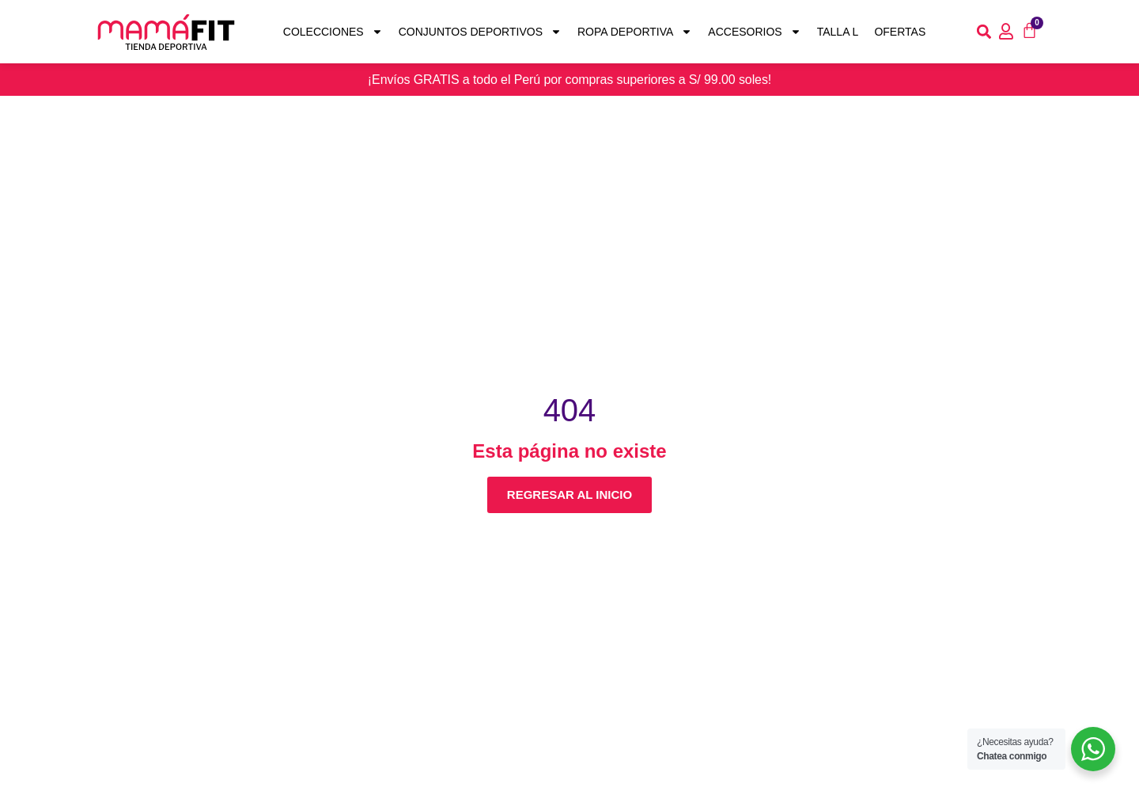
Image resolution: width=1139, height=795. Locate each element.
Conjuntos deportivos (480, 32)
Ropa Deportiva (634, 32)
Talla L (838, 31)
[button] (984, 32)
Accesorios (754, 32)
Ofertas (899, 31)
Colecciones (333, 32)
